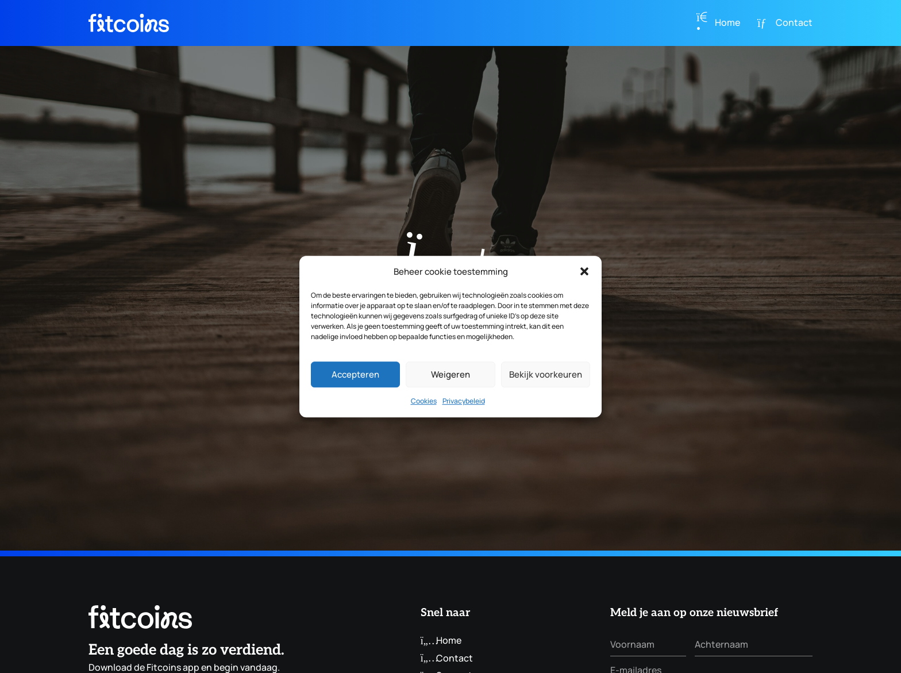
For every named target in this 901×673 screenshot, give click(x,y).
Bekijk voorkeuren (545, 374)
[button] (584, 272)
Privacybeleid (463, 401)
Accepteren (355, 374)
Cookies (424, 401)
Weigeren (450, 374)
